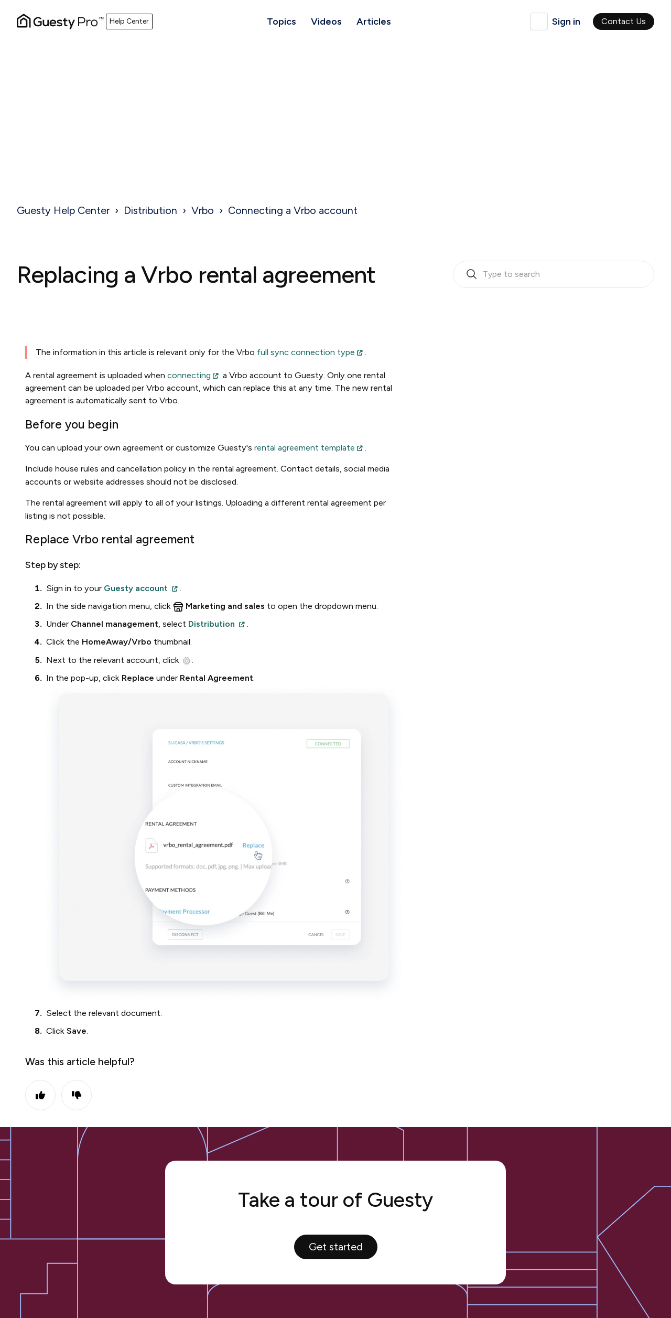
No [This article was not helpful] (76, 1095)
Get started (336, 1246)
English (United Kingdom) (539, 21)
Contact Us (623, 21)
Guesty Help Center (63, 210)
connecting (189, 375)
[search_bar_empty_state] (553, 274)
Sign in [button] (566, 21)
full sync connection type (306, 352)
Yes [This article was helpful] (40, 1095)
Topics (281, 21)
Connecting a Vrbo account (293, 210)
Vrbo (202, 210)
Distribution (150, 210)
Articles (373, 21)
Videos (326, 21)
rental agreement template (304, 448)
